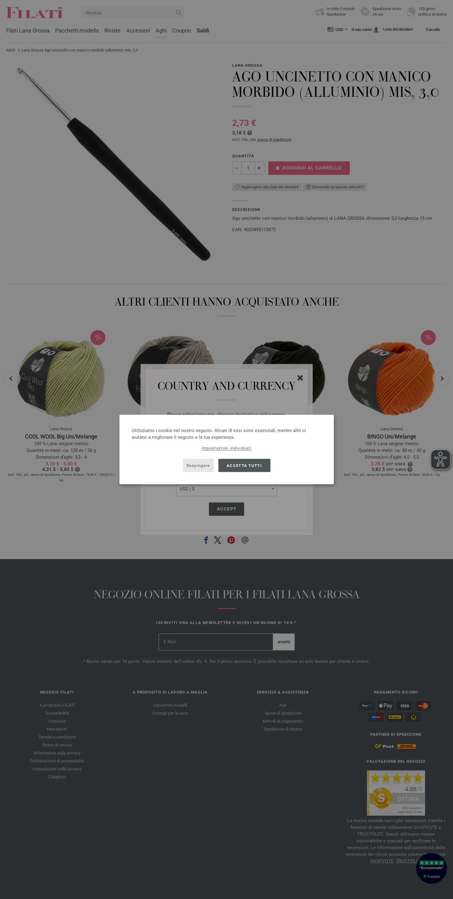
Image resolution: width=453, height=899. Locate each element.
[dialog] (226, 449)
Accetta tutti (244, 465)
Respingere (198, 465)
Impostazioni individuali (226, 448)
